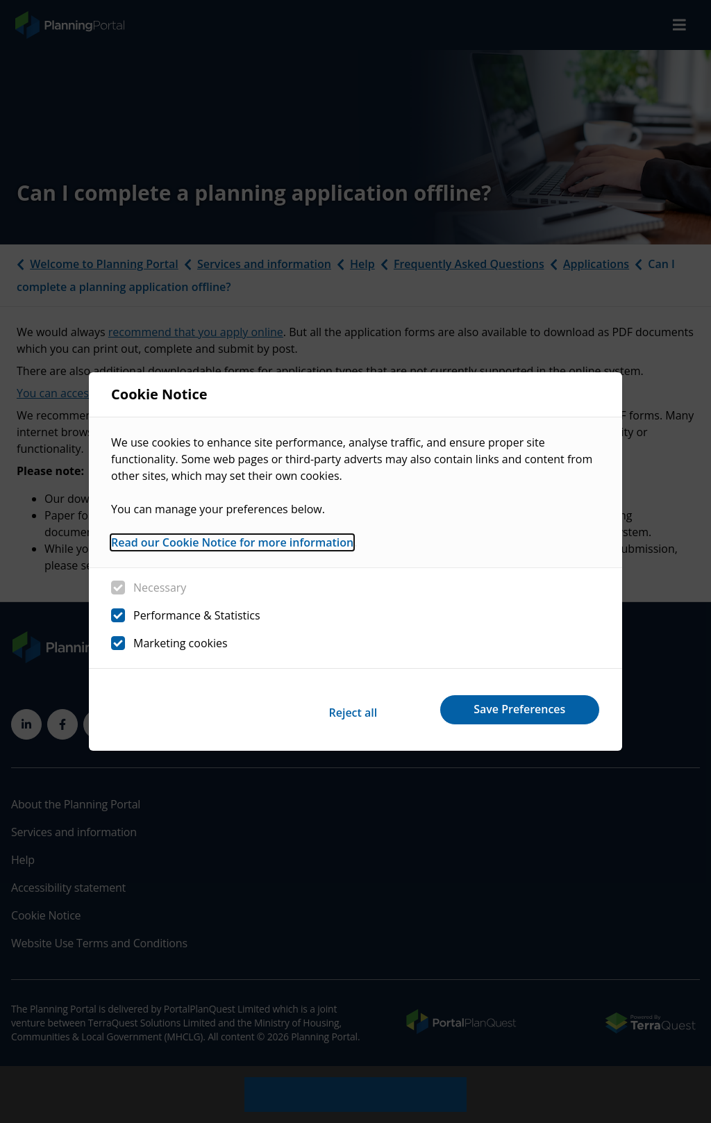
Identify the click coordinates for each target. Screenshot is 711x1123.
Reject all (333, 709)
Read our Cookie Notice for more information (232, 546)
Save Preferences (514, 709)
